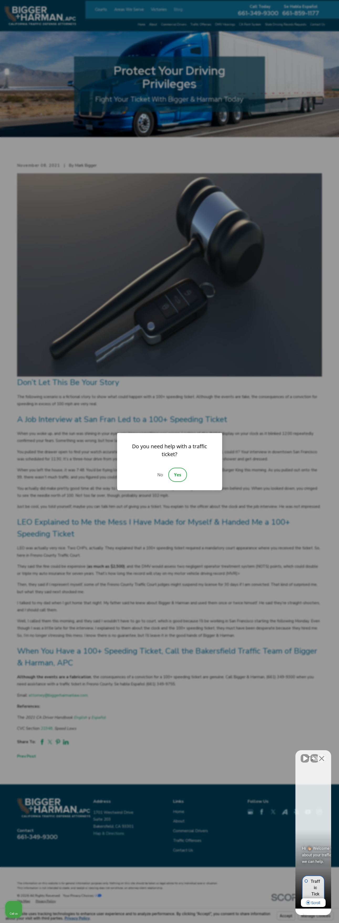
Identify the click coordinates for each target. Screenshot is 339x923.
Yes (177, 475)
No (160, 475)
